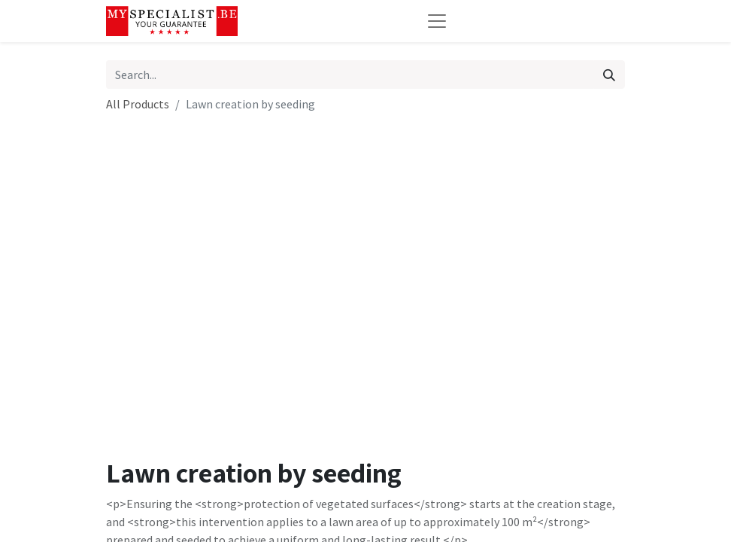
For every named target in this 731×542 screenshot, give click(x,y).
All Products (137, 103)
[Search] (609, 74)
